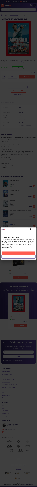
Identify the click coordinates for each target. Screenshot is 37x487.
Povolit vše (18, 253)
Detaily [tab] (18, 232)
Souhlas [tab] (6, 232)
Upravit (18, 256)
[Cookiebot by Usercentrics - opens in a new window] (30, 229)
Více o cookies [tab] (30, 232)
